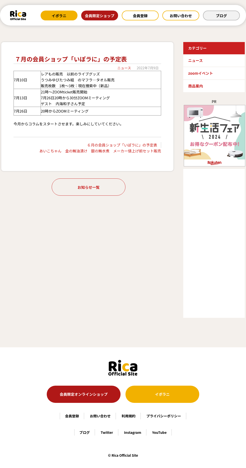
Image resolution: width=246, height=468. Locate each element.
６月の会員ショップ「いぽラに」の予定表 (122, 144)
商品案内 (195, 85)
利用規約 (128, 415)
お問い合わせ (181, 15)
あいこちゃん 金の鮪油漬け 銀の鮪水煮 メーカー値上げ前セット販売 (100, 150)
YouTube (159, 432)
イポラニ (59, 15)
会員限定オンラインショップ (84, 394)
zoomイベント (200, 73)
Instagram (132, 432)
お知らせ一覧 (88, 187)
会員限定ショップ (99, 15)
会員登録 (140, 15)
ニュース (124, 67)
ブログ (221, 15)
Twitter (107, 432)
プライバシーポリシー (163, 415)
